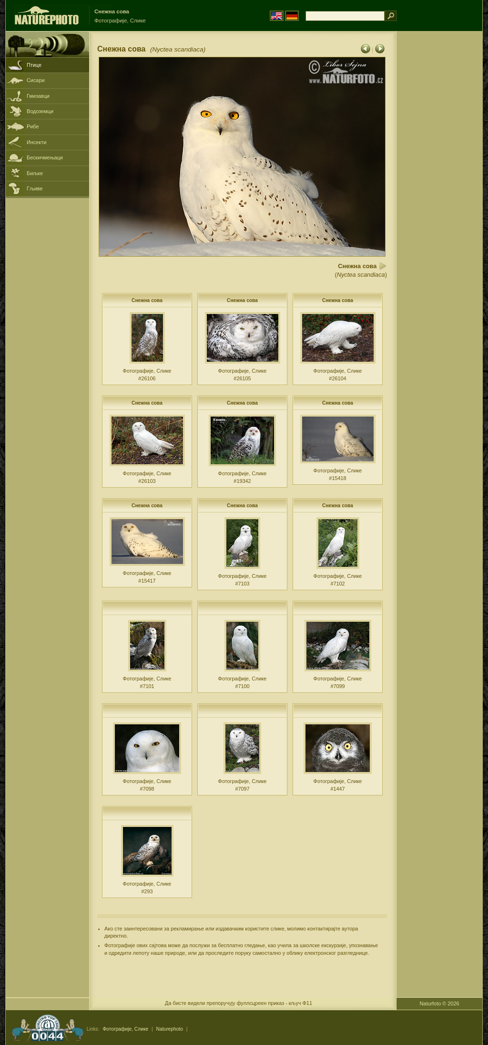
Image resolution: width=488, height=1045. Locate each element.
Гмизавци (38, 96)
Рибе (33, 126)
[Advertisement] (439, 184)
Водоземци (40, 111)
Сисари (36, 80)
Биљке (35, 173)
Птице (34, 65)
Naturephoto (169, 1029)
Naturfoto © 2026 (439, 1003)
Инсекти (36, 142)
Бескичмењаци (45, 157)
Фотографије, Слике (125, 1029)
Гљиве (35, 188)
